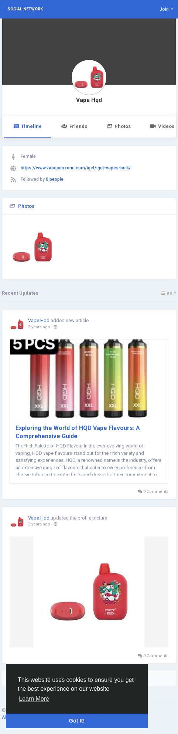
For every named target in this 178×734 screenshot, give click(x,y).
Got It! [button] (77, 721)
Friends (74, 126)
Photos (119, 126)
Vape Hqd (89, 100)
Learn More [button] (34, 699)
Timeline (27, 126)
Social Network (25, 9)
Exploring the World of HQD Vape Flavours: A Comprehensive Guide (78, 432)
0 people (55, 179)
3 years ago (39, 327)
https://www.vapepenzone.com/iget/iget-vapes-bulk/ (76, 167)
